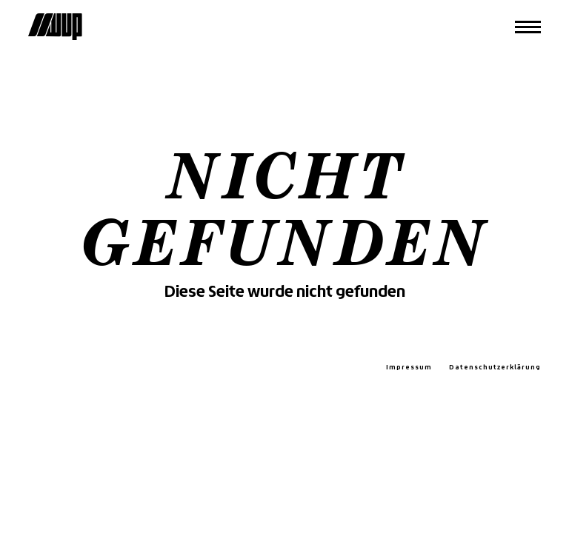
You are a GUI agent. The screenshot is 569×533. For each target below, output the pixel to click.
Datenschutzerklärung (495, 367)
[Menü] (528, 27)
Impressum (409, 367)
